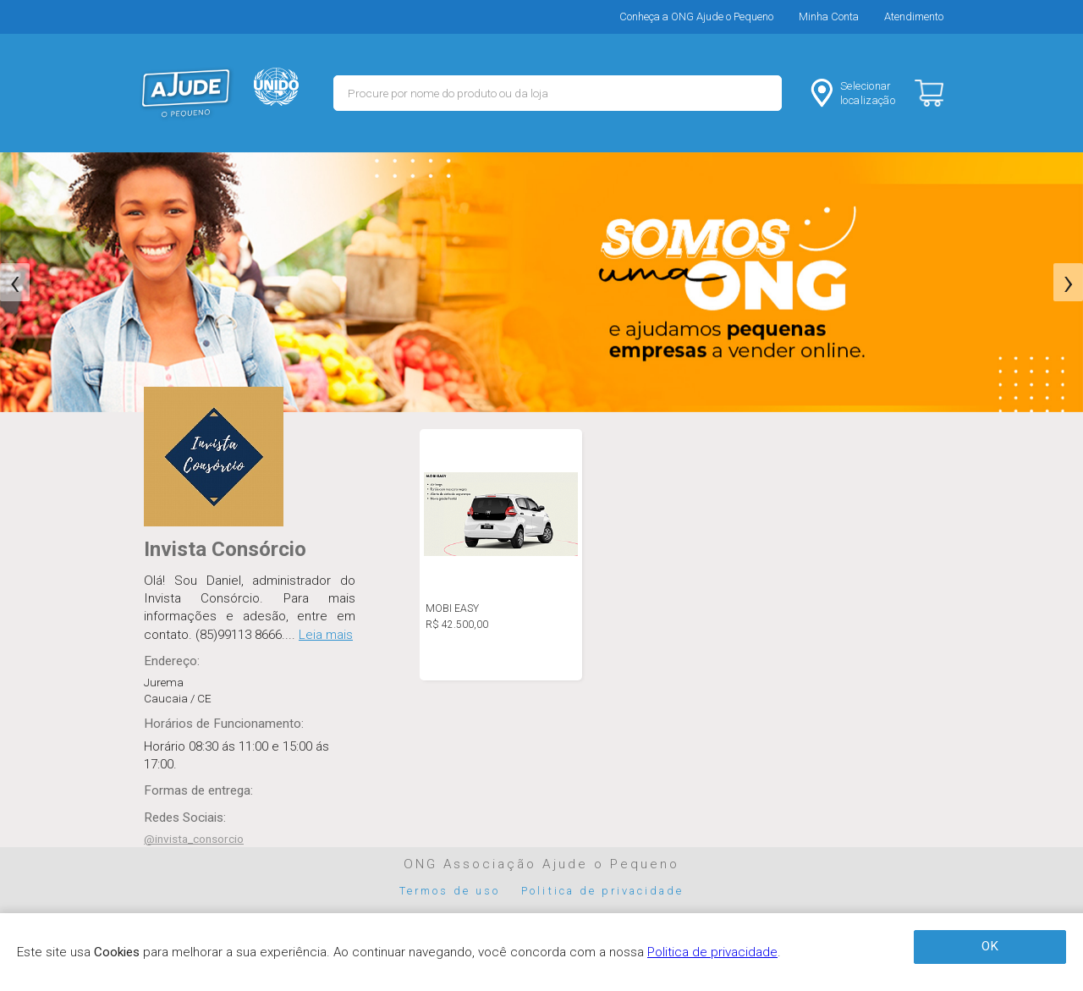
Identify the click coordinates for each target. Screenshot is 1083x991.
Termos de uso (450, 890)
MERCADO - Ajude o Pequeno (186, 93)
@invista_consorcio (194, 838)
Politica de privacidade (602, 890)
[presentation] (15, 282)
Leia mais (326, 634)
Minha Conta (829, 16)
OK (989, 946)
